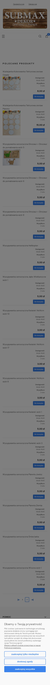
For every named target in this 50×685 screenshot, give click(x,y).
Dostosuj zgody (25, 661)
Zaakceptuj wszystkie (25, 669)
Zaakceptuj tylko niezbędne (25, 654)
